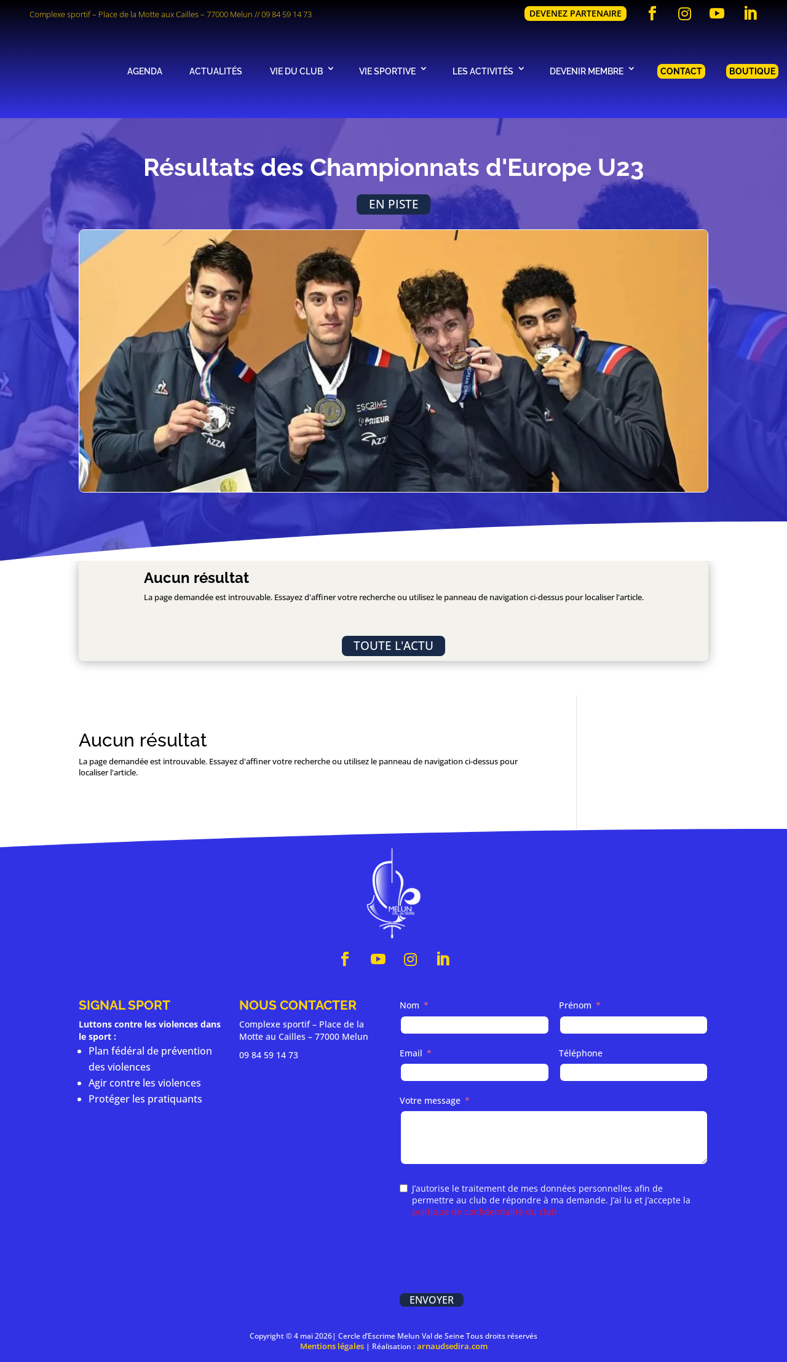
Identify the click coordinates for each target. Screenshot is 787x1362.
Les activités (483, 71)
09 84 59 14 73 (286, 14)
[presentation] (493, 1257)
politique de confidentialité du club (484, 1211)
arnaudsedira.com (452, 1346)
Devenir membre (586, 71)
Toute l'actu (393, 645)
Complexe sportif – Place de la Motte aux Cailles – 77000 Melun (141, 14)
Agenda (144, 71)
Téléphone (581, 1053)
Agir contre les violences (145, 1083)
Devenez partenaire (575, 13)
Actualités (215, 71)
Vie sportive (387, 71)
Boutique (752, 71)
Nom (409, 1005)
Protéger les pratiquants (145, 1099)
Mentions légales (332, 1346)
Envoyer (431, 1300)
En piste (394, 204)
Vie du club (296, 71)
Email (411, 1053)
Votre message (430, 1100)
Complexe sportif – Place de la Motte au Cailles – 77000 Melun (303, 1030)
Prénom (575, 1005)
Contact (681, 71)
